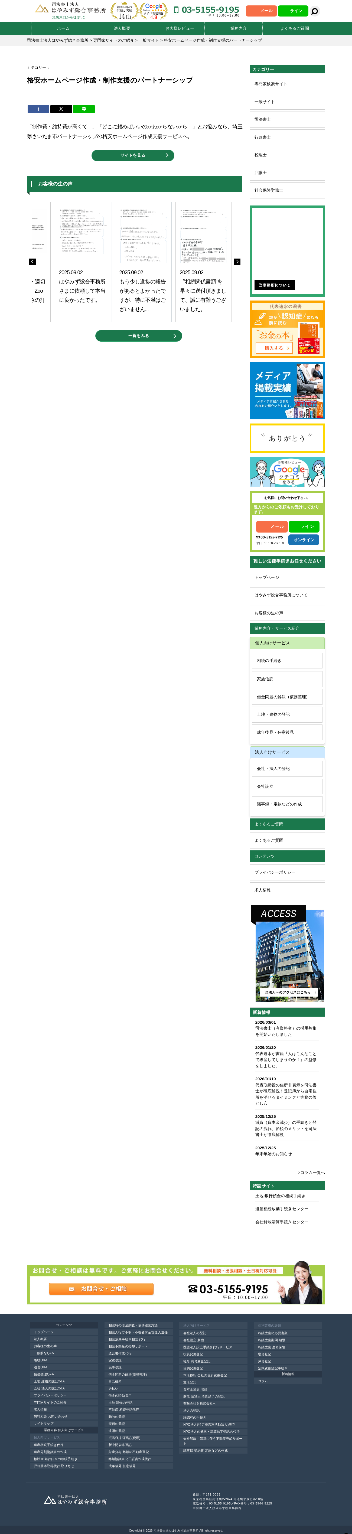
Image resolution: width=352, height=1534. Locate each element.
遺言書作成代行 (120, 1353)
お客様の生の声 (269, 613)
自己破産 (115, 1381)
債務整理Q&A (44, 1374)
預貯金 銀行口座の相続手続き (55, 1459)
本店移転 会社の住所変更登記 (205, 1375)
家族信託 (265, 679)
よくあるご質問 (294, 28)
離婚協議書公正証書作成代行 (130, 1459)
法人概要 (122, 28)
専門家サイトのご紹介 (50, 1402)
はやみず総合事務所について (281, 595)
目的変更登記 (193, 1368)
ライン (296, 10)
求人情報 (263, 890)
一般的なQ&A (44, 1353)
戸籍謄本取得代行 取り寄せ (54, 1466)
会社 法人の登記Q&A (49, 1388)
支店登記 (189, 1382)
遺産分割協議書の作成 (50, 1452)
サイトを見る (132, 155)
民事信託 (115, 1367)
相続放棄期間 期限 (271, 1340)
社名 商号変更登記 (196, 1361)
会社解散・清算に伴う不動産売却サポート (212, 1441)
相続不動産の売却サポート (128, 1346)
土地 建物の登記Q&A (49, 1381)
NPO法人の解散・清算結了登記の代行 (211, 1432)
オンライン (304, 539)
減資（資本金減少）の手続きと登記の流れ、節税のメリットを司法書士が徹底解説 (286, 1128)
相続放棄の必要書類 (273, 1333)
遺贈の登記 (117, 1431)
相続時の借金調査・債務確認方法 (133, 1325)
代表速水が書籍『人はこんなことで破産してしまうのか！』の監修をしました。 (286, 1059)
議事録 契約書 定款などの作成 (205, 1451)
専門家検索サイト (271, 83)
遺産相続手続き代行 (48, 1445)
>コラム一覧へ (311, 1172)
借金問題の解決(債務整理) (128, 1374)
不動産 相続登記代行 (124, 1410)
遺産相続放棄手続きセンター (281, 1208)
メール (266, 10)
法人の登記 (191, 1410)
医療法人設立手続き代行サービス (208, 1347)
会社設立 (265, 786)
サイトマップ (44, 1423)
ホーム (63, 28)
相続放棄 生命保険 (271, 1347)
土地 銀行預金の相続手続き (280, 1195)
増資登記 (264, 1354)
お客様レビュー (179, 28)
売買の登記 (117, 1424)
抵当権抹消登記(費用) (124, 1438)
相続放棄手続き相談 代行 (127, 1339)
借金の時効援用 (120, 1396)
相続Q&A (40, 1360)
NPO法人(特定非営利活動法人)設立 (209, 1425)
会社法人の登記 (194, 1333)
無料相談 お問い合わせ (50, 1416)
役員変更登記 (193, 1354)
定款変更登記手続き (273, 1368)
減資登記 (264, 1361)
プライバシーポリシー (275, 872)
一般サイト (265, 101)
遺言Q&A (40, 1367)
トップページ (267, 577)
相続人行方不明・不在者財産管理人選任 (138, 1332)
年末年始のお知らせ (273, 1153)
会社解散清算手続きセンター (281, 1222)
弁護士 (261, 172)
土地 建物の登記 (120, 1403)
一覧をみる (138, 335)
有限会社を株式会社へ (199, 1403)
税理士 (261, 154)
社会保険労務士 (269, 190)
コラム (263, 1381)
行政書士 (263, 137)
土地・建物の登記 (273, 714)
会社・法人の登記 (273, 768)
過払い (113, 1389)
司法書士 (263, 119)
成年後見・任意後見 (275, 732)
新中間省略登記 (120, 1445)
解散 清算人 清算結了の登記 (203, 1396)
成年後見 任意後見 (122, 1466)
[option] (90, 262)
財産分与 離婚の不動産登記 (129, 1452)
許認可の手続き (194, 1417)
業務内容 (238, 28)
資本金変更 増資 (195, 1389)
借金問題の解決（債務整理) (282, 696)
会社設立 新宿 (193, 1340)
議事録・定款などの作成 (279, 804)
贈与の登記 (117, 1417)
